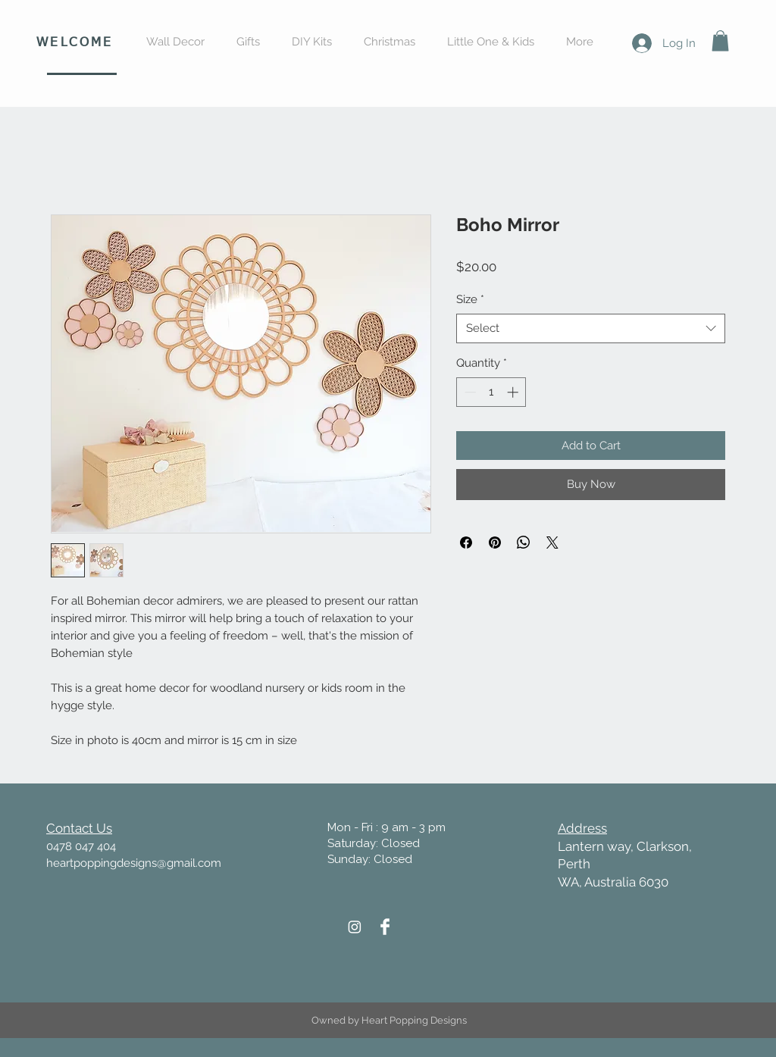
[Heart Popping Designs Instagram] (354, 926)
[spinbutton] (491, 392)
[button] (720, 40)
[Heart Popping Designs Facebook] (385, 926)
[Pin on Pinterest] (495, 542)
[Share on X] (552, 542)
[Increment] (514, 392)
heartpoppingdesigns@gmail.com (133, 863)
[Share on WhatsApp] (524, 542)
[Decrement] (468, 392)
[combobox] (590, 328)
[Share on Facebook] (466, 542)
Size (470, 299)
